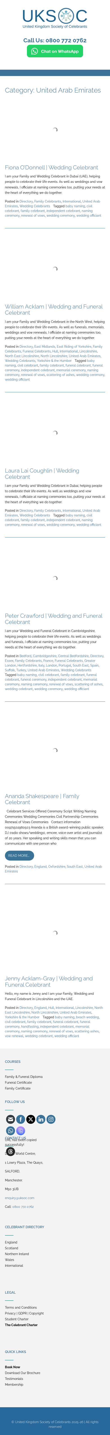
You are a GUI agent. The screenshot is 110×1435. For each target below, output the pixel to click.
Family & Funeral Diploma (24, 1077)
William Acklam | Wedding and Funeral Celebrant (53, 309)
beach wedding (87, 1017)
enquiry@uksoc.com (19, 1198)
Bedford (25, 656)
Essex (9, 660)
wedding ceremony (60, 215)
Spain (94, 665)
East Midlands (44, 346)
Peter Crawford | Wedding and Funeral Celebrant (53, 618)
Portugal (65, 665)
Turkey (21, 670)
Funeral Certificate (18, 1082)
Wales (9, 1260)
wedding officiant (88, 215)
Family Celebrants (47, 201)
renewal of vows (33, 215)
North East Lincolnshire (22, 356)
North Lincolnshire (54, 356)
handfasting (30, 1026)
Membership (14, 1384)
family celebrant (33, 211)
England (40, 866)
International (72, 201)
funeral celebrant (78, 365)
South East (81, 665)
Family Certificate (18, 1088)
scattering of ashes (60, 375)
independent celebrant (63, 211)
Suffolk (10, 670)
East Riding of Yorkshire (74, 346)
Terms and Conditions (21, 1307)
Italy (41, 665)
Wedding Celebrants (35, 206)
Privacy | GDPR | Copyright (24, 1313)
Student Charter (17, 1319)
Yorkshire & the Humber (54, 361)
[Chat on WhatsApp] (55, 55)
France (48, 660)
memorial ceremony (71, 370)
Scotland (11, 1248)
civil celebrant (28, 365)
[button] (55, 73)
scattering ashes (87, 1031)
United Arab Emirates (85, 356)
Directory (26, 201)
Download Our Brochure (22, 1373)
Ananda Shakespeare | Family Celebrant (42, 799)
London (51, 665)
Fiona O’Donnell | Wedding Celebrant (51, 167)
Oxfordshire (56, 866)
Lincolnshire (88, 351)
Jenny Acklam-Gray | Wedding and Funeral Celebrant (49, 981)
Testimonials (14, 1379)
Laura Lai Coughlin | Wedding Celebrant (42, 473)
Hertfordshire (27, 665)
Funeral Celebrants (37, 351)
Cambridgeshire (45, 656)
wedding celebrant (19, 689)
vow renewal (14, 1036)
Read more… (18, 856)
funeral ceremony (33, 679)
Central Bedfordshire (73, 656)
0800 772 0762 (23, 1206)
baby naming (75, 206)
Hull (55, 351)
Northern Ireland (17, 1254)
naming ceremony (34, 684)
